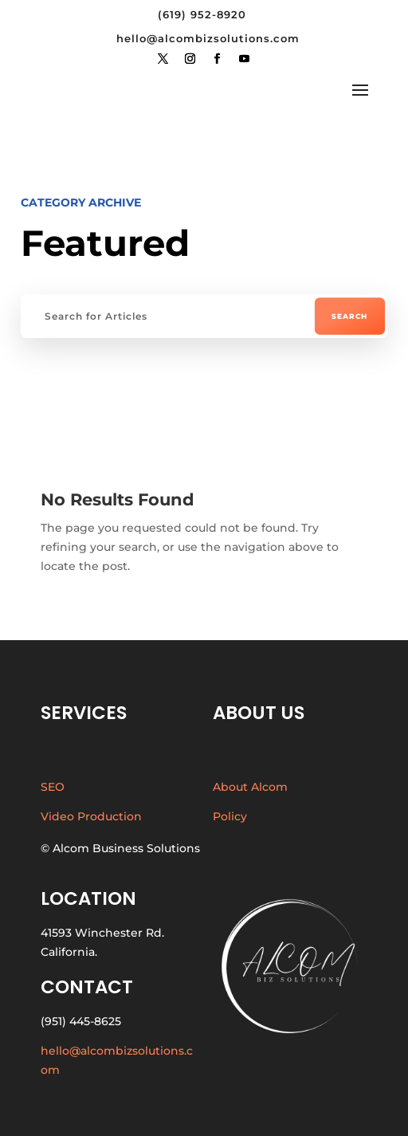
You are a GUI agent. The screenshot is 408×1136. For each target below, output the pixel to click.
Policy (230, 816)
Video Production (91, 816)
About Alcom (250, 787)
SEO (53, 787)
